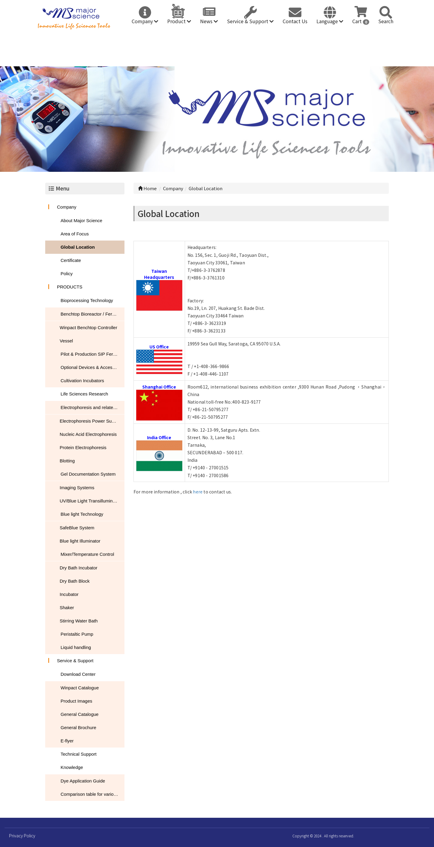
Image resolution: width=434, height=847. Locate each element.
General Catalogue (80, 714)
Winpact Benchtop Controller (88, 327)
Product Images (76, 701)
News (209, 21)
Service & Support (250, 21)
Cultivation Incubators (82, 380)
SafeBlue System (77, 527)
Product (179, 21)
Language (329, 21)
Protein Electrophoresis (83, 447)
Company (145, 21)
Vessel (66, 340)
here (198, 492)
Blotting (67, 460)
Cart (360, 21)
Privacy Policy (22, 836)
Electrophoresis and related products (92, 407)
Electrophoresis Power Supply (90, 421)
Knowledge (72, 767)
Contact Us (295, 21)
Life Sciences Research (84, 393)
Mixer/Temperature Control (87, 554)
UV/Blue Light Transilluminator (90, 500)
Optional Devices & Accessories (92, 367)
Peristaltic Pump (77, 634)
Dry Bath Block (75, 581)
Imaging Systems (77, 487)
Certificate (71, 260)
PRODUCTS (69, 286)
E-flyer (67, 740)
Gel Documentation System (88, 474)
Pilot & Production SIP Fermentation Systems (92, 354)
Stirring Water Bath (79, 620)
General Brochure (78, 727)
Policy (67, 273)
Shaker (67, 607)
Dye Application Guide (83, 780)
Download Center (78, 674)
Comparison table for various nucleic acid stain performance (92, 794)
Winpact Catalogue (80, 687)
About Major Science (81, 220)
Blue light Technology (82, 514)
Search (385, 21)
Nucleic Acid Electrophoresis (88, 434)
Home (147, 188)
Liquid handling (76, 647)
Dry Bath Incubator (78, 567)
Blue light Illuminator (80, 540)
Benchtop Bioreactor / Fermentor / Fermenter (92, 313)
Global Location (78, 247)
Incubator (69, 594)
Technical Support (78, 754)
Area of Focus (75, 233)
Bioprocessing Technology (87, 300)
